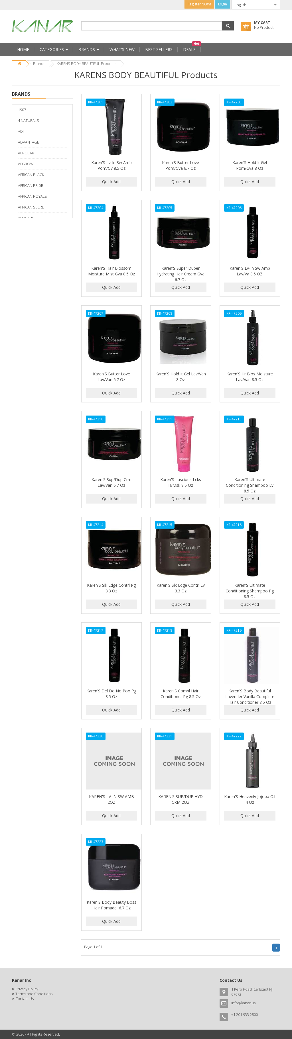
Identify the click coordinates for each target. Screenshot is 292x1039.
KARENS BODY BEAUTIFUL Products (86, 63)
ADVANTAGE (28, 142)
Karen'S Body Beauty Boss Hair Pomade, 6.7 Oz (111, 905)
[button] (228, 25)
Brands (39, 63)
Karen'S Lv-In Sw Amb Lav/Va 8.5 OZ (250, 271)
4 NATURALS (28, 120)
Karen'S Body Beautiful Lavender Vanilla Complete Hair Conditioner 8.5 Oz (249, 696)
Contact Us (24, 998)
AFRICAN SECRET (32, 207)
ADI (21, 131)
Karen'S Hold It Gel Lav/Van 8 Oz (180, 376)
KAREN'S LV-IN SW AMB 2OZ (111, 799)
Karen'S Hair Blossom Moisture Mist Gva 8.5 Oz (111, 271)
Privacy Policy (26, 988)
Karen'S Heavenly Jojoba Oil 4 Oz (249, 799)
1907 (22, 109)
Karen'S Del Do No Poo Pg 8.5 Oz (111, 693)
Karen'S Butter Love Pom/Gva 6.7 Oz (180, 165)
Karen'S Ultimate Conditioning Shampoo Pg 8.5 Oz (250, 590)
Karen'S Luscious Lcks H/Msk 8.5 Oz (180, 482)
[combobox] (251, 4)
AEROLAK (26, 153)
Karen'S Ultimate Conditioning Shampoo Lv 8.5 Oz (249, 485)
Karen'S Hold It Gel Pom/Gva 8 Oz (249, 165)
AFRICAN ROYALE (32, 196)
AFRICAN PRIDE (30, 185)
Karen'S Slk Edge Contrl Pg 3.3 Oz (111, 588)
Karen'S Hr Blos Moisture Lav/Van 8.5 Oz (249, 376)
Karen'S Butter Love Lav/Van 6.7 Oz (111, 376)
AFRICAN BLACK (31, 174)
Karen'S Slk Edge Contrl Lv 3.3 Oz (181, 588)
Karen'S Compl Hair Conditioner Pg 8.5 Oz (181, 693)
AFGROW (26, 163)
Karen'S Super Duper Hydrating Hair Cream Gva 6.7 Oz (180, 273)
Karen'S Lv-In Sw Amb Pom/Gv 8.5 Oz (111, 165)
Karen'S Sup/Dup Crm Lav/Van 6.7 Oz (111, 482)
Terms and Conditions (33, 993)
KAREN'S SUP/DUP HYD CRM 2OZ (180, 799)
